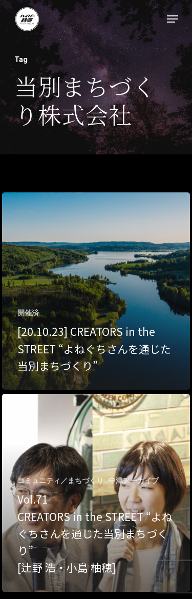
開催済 (28, 313)
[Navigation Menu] (172, 19)
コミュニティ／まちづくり (60, 480)
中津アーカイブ (134, 480)
